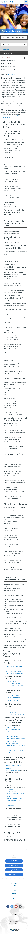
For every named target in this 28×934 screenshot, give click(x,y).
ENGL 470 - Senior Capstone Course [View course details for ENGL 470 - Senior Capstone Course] (14, 666)
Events (14, 893)
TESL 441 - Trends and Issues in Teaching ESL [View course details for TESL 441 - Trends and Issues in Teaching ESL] (15, 754)
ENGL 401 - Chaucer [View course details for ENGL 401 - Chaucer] (11, 709)
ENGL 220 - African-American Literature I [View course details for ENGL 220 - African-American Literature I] (16, 685)
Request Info (14, 870)
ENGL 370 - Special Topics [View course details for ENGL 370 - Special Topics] (11, 727)
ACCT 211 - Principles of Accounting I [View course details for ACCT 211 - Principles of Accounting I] (14, 765)
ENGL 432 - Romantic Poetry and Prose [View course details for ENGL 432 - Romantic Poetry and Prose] (15, 714)
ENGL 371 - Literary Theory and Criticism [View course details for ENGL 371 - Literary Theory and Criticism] (15, 669)
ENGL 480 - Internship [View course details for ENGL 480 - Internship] (10, 668)
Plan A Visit (14, 865)
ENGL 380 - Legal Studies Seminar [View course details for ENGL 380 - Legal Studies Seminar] (13, 671)
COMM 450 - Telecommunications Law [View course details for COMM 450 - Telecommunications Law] (16, 793)
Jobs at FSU (14, 886)
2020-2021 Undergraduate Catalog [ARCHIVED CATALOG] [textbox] (14, 37)
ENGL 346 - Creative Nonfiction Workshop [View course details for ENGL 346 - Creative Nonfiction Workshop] (15, 741)
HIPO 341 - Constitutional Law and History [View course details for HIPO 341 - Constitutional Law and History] (15, 768)
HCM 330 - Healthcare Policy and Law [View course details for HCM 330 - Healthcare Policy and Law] (15, 798)
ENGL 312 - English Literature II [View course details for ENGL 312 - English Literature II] (13, 697)
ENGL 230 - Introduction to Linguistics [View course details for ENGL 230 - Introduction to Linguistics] (14, 747)
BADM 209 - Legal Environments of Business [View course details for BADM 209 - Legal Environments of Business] (17, 789)
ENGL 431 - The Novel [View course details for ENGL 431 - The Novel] (11, 712)
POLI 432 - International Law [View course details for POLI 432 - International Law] (13, 802)
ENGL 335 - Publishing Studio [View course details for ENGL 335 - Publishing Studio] (12, 743)
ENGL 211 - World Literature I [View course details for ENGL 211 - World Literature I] (13, 681)
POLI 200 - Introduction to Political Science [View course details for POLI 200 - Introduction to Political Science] (15, 774)
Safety (14, 898)
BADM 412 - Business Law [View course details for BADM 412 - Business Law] (12, 791)
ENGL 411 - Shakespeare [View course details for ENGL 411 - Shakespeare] (12, 710)
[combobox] (14, 37)
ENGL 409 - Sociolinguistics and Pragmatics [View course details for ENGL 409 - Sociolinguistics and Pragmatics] (15, 745)
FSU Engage (14, 882)
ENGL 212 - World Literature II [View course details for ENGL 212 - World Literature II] (13, 683)
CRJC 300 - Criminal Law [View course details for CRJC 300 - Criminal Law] (12, 795)
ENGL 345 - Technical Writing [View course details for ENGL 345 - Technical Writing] (12, 740)
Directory (14, 895)
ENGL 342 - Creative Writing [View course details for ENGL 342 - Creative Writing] (12, 736)
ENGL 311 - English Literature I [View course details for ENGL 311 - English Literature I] (13, 695)
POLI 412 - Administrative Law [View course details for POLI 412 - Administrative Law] (13, 800)
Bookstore (14, 883)
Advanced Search (5, 49)
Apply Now (14, 861)
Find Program (14, 874)
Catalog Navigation (7, 53)
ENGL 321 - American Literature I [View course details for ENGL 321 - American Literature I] (14, 699)
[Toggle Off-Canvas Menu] (26, 2)
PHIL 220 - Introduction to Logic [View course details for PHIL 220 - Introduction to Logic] (13, 770)
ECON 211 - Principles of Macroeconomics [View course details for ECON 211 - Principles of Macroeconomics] (15, 767)
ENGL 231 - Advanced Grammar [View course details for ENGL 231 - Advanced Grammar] (13, 749)
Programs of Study (11, 74)
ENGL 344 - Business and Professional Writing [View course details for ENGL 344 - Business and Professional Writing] (16, 738)
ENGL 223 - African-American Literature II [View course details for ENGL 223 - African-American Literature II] (16, 687)
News (14, 891)
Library (14, 885)
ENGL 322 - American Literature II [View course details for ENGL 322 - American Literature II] (14, 700)
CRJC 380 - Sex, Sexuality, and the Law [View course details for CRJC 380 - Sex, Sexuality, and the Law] (15, 796)
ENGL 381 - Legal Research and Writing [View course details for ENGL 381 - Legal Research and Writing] (14, 673)
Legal (14, 896)
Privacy (14, 890)
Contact (14, 888)
